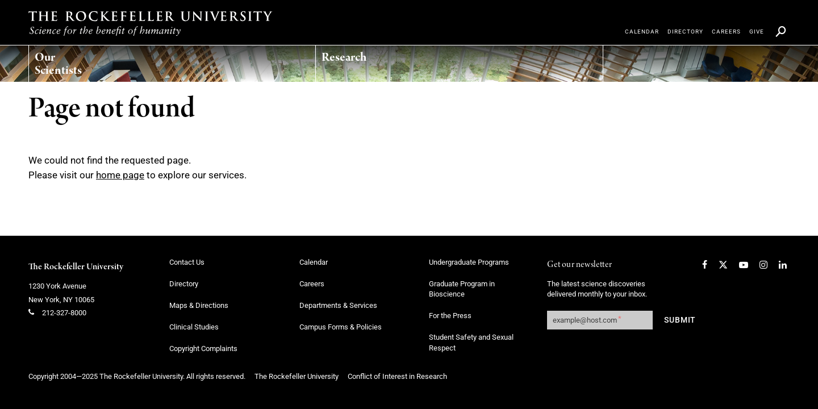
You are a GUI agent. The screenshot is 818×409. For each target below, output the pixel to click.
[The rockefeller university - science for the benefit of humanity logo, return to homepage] (150, 23)
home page (120, 175)
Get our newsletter (579, 265)
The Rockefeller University (75, 267)
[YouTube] (743, 265)
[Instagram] (763, 265)
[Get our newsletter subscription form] (600, 320)
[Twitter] (723, 265)
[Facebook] (704, 265)
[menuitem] (82, 60)
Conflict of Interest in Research (397, 376)
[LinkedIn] (783, 265)
